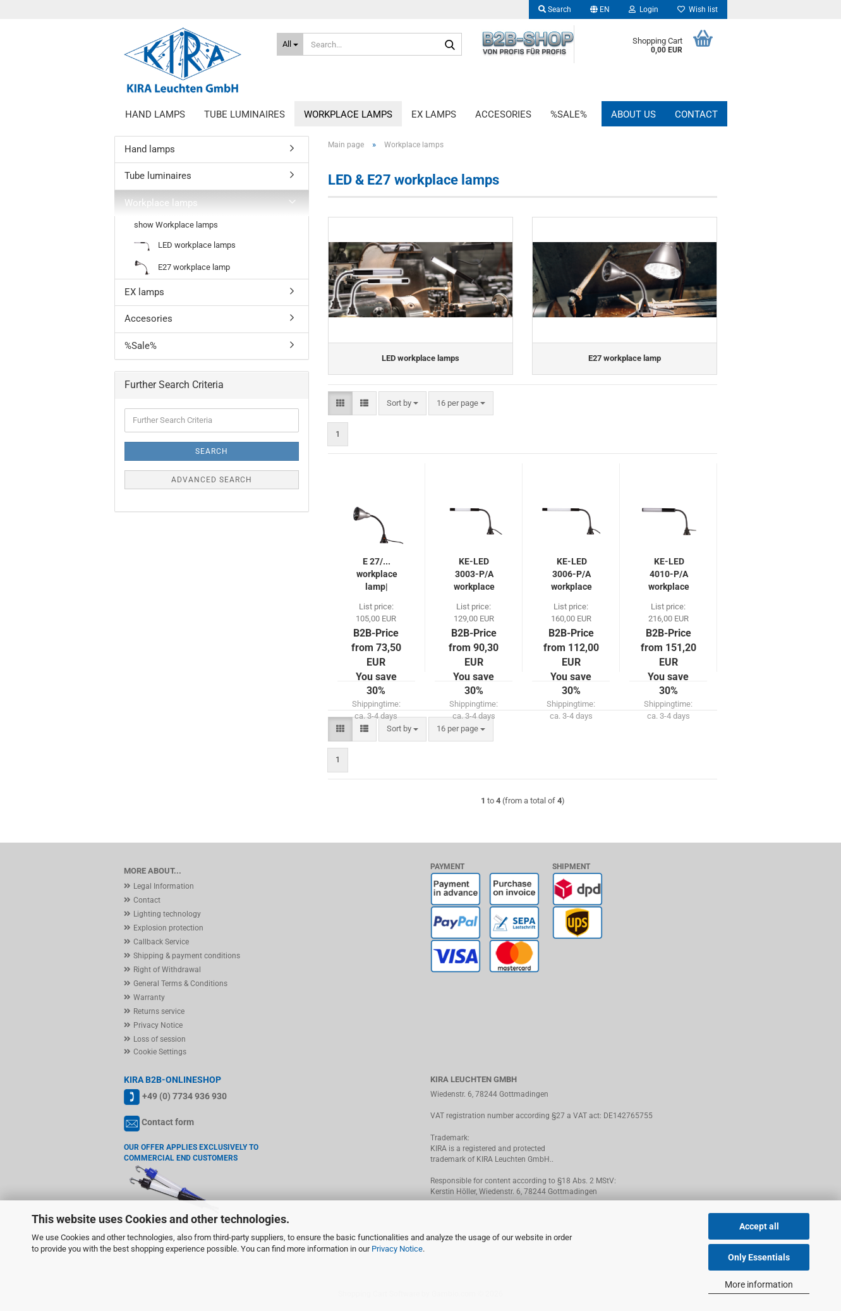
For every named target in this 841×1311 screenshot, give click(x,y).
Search (211, 451)
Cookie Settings (159, 1051)
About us (633, 114)
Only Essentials (759, 1257)
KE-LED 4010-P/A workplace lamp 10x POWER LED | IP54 (668, 574)
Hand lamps (155, 114)
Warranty (149, 997)
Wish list (697, 9)
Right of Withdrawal (167, 969)
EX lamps (433, 114)
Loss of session (159, 1039)
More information (759, 1284)
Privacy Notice (397, 1248)
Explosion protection (168, 928)
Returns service (159, 1011)
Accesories (503, 114)
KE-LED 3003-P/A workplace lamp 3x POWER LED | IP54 (474, 574)
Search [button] (554, 9)
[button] (600, 9)
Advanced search (211, 479)
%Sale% (568, 114)
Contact (696, 114)
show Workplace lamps (176, 224)
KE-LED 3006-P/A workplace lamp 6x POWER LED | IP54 (571, 574)
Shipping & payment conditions (186, 955)
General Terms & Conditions (180, 983)
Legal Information (163, 886)
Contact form (168, 1122)
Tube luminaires (244, 114)
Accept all (759, 1226)
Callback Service (161, 941)
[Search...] (290, 44)
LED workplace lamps (185, 245)
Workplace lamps (348, 114)
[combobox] (402, 403)
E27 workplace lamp (182, 268)
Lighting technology (167, 914)
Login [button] (643, 9)
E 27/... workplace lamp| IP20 (376, 574)
